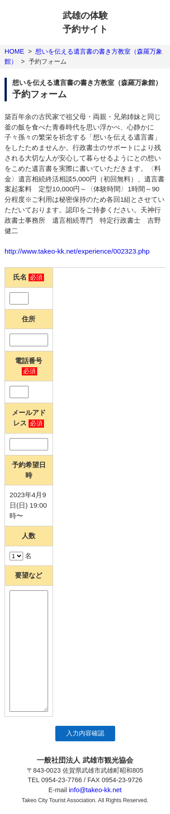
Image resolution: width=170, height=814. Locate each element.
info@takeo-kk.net (95, 790)
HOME (14, 51)
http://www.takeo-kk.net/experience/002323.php (77, 251)
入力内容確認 (85, 733)
